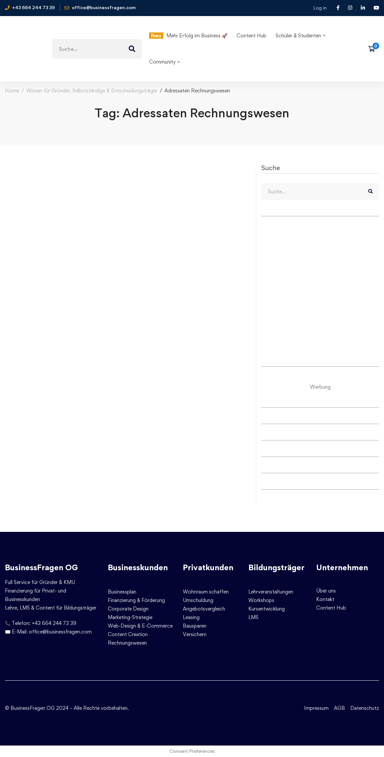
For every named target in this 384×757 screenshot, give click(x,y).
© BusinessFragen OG (30, 708)
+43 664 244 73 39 (54, 623)
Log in (320, 7)
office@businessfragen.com (60, 632)
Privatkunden (208, 567)
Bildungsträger (276, 567)
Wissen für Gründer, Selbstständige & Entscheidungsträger (91, 90)
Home (12, 90)
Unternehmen (342, 567)
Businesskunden (138, 567)
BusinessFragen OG (41, 567)
